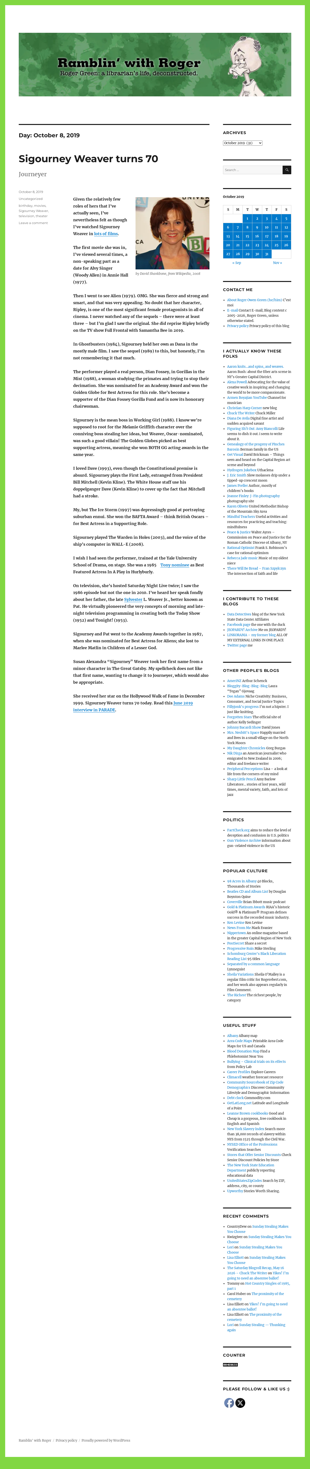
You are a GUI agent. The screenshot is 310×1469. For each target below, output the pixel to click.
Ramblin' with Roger (35, 1440)
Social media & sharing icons (127, 1465)
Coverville (234, 902)
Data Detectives (239, 614)
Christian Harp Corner (244, 408)
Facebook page (238, 625)
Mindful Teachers (241, 517)
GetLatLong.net (239, 1103)
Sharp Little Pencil (241, 779)
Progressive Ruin (240, 948)
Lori (230, 1247)
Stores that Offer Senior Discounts (254, 1155)
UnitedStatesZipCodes (244, 1181)
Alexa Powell (237, 382)
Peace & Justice (239, 532)
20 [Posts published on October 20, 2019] (228, 245)
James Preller (237, 486)
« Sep (236, 263)
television (26, 216)
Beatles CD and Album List (247, 892)
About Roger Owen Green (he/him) (254, 300)
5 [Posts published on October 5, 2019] (286, 218)
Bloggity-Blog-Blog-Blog (247, 686)
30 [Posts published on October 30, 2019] (257, 254)
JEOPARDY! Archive (242, 630)
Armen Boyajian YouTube (247, 398)
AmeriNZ (234, 681)
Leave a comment (33, 223)
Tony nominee (174, 564)
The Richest (236, 995)
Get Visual (235, 455)
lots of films (106, 233)
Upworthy (235, 1191)
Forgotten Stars (239, 717)
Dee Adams (236, 696)
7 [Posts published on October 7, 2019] (238, 227)
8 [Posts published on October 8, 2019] (247, 227)
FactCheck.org (238, 830)
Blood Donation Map (243, 1051)
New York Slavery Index (245, 1129)
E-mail (232, 310)
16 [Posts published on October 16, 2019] (257, 236)
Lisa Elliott (235, 1258)
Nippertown (236, 933)
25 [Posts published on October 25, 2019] (276, 245)
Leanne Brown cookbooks (247, 1113)
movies (40, 206)
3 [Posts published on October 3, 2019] (267, 218)
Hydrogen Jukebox (242, 470)
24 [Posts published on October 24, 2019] (267, 245)
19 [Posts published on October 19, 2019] (286, 236)
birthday (26, 206)
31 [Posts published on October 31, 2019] (266, 254)
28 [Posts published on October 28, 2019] (238, 254)
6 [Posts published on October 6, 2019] (228, 227)
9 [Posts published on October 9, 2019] (257, 227)
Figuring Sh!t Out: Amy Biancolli (252, 429)
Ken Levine (235, 923)
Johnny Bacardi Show (244, 727)
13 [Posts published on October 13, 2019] (228, 236)
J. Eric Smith (236, 475)
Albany (232, 1036)
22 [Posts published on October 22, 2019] (247, 245)
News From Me (239, 928)
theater (42, 216)
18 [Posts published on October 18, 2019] (276, 236)
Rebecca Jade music (242, 558)
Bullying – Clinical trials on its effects (256, 1062)
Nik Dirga (234, 753)
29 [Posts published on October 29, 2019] (247, 254)
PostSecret (235, 943)
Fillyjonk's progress (243, 707)
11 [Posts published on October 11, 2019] (276, 227)
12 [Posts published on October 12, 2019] (286, 227)
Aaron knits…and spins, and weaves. (255, 367)
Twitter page (237, 645)
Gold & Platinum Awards (246, 907)
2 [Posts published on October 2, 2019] (257, 218)
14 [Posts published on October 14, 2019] (238, 236)
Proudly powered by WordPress (106, 1440)
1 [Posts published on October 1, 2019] (247, 218)
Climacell (234, 1077)
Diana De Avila (238, 418)
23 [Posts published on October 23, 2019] (257, 245)
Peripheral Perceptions (245, 769)
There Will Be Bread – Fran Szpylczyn (256, 568)
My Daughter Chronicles (246, 748)
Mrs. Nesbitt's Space (243, 733)
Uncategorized (31, 199)
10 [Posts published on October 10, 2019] (267, 227)
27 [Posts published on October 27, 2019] (228, 254)
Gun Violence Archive (244, 841)
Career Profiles (238, 1072)
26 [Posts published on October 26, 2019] (286, 245)
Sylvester (133, 599)
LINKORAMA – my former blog (251, 635)
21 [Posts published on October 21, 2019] (238, 245)
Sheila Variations (240, 974)
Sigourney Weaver (33, 211)
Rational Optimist (241, 548)
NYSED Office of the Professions (252, 1144)
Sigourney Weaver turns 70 (88, 159)
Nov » (277, 263)
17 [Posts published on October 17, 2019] (267, 236)
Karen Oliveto (237, 506)
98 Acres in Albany (242, 881)
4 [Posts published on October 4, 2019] (277, 218)
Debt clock (235, 1098)
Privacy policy (238, 326)
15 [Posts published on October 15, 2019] (247, 236)
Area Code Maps (239, 1041)
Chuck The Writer (241, 413)
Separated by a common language (253, 964)
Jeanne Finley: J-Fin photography (253, 496)
